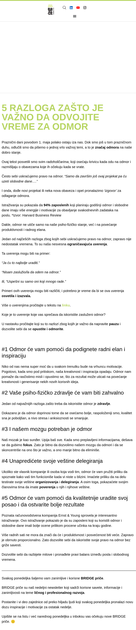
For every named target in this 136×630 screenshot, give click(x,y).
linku (66, 305)
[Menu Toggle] (74, 16)
